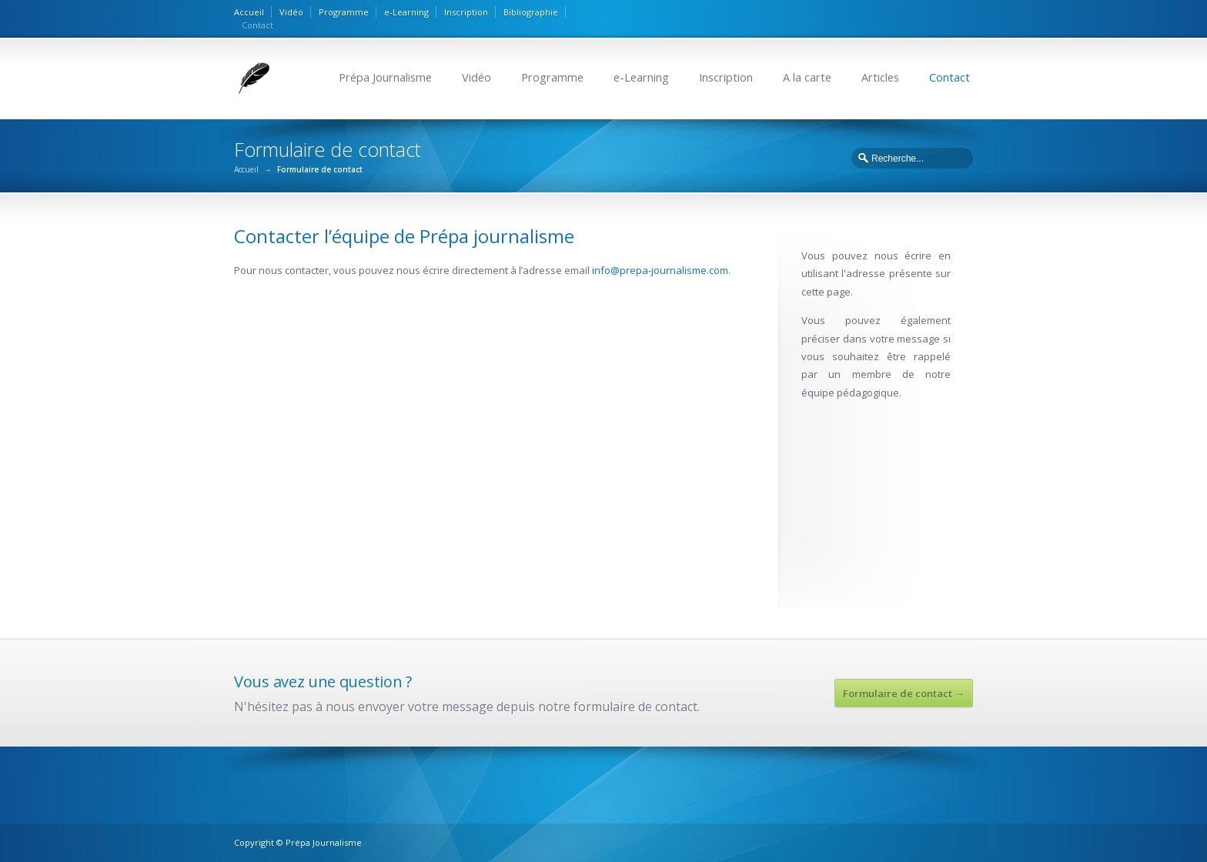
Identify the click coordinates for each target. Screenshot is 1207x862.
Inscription (466, 12)
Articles (880, 77)
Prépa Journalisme (385, 77)
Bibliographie (530, 12)
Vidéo (291, 12)
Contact (257, 25)
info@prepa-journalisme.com (660, 270)
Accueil (249, 12)
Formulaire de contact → (904, 693)
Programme (344, 12)
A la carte (807, 77)
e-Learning (406, 12)
